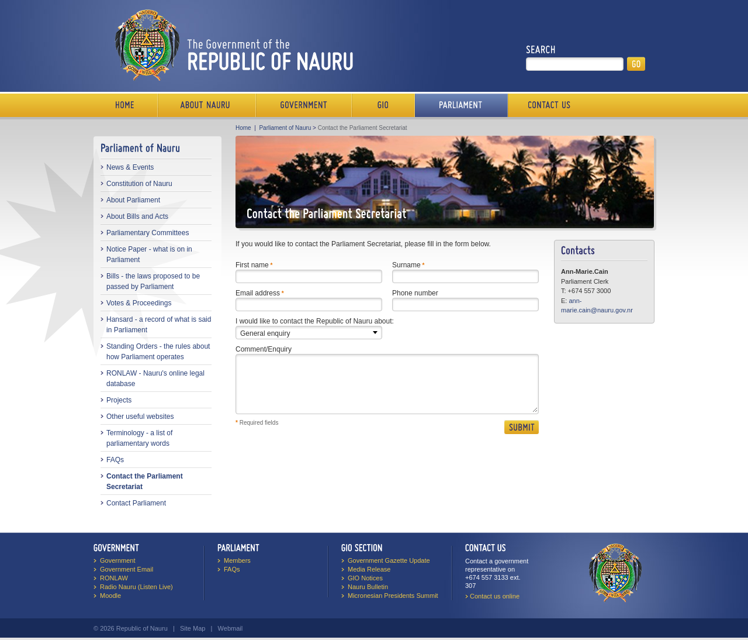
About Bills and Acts (137, 216)
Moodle (110, 595)
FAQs (115, 460)
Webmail (230, 628)
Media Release (369, 569)
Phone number (415, 293)
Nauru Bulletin (368, 586)
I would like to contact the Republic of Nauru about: (315, 321)
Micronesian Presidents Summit (393, 595)
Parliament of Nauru (285, 128)
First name (252, 265)
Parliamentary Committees (147, 233)
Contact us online (495, 596)
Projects (118, 400)
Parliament (461, 105)
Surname (406, 265)
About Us (207, 105)
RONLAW (114, 577)
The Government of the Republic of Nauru (231, 45)
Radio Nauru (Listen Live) (136, 586)
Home (126, 105)
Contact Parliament (136, 503)
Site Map (192, 628)
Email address (258, 293)
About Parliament (133, 200)
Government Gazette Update (389, 560)
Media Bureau (383, 105)
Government (304, 105)
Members (237, 560)
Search (541, 50)
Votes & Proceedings (138, 303)
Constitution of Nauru (139, 184)
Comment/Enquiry (264, 349)
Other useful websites (140, 416)
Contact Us (546, 105)
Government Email (126, 569)
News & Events (130, 167)
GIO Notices (365, 577)
